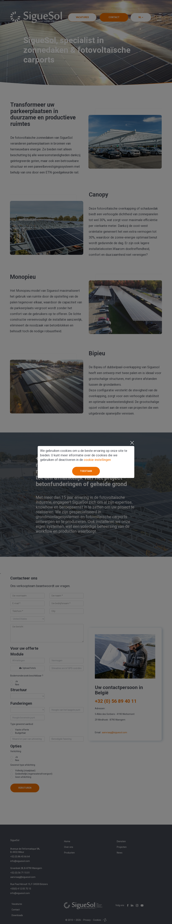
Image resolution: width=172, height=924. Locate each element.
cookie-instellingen (97, 460)
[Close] (131, 442)
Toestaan (86, 471)
